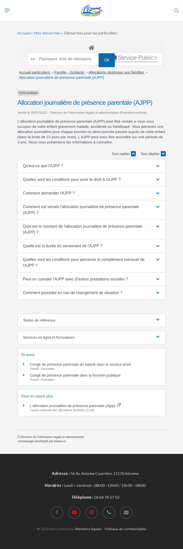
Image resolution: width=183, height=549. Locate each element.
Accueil (24, 32)
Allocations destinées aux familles (116, 72)
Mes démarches (47, 32)
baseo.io (59, 441)
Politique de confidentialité (125, 529)
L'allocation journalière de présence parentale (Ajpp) (75, 406)
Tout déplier (153, 153)
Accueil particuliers (35, 72)
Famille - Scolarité (69, 72)
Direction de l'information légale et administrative (52, 437)
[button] (91, 166)
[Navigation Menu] (7, 10)
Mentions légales (88, 529)
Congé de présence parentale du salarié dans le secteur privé (80, 364)
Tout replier (123, 153)
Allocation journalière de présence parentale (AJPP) (61, 77)
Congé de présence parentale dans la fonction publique (75, 375)
